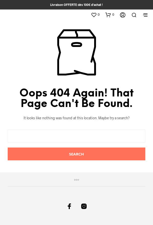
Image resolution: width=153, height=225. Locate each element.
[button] (95, 14)
